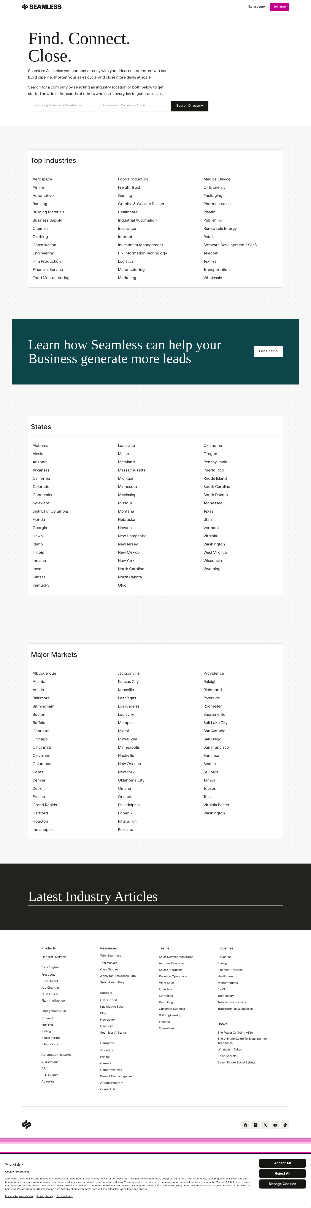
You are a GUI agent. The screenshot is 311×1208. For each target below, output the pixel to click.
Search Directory (189, 105)
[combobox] (62, 105)
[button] (62, 106)
